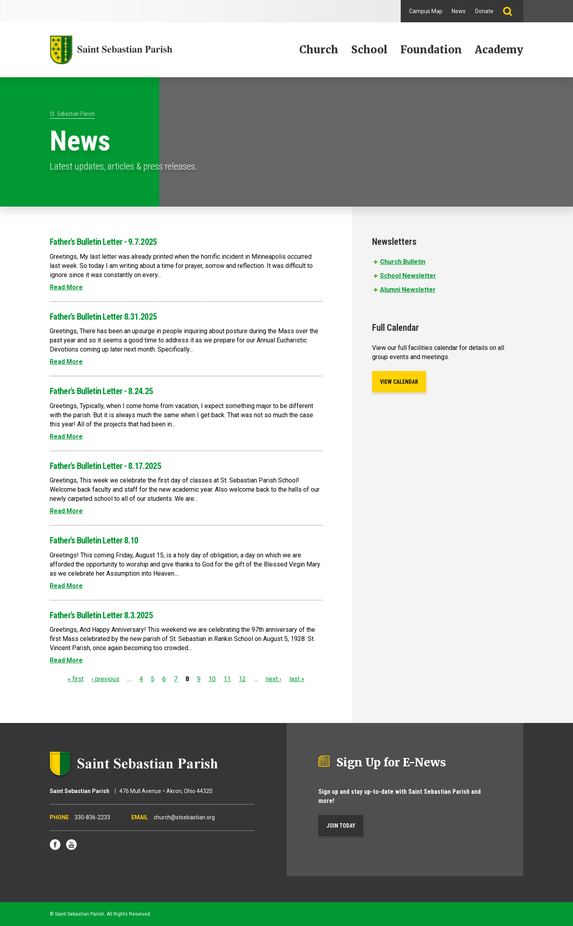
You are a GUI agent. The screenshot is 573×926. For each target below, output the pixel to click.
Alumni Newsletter (408, 289)
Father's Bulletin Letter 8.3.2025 (101, 615)
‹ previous (105, 679)
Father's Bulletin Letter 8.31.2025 (103, 317)
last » (296, 679)
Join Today (340, 825)
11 (227, 679)
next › (273, 679)
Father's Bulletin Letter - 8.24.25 (101, 391)
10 (212, 679)
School (369, 49)
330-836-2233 (92, 817)
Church (318, 49)
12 (242, 679)
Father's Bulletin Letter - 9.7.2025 (103, 242)
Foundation (431, 49)
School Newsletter (408, 275)
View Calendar (399, 382)
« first (76, 679)
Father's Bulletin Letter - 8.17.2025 (105, 466)
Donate (484, 11)
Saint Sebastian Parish (152, 763)
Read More (66, 287)
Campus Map (425, 11)
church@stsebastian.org (184, 817)
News (459, 11)
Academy (499, 49)
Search (510, 11)
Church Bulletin (402, 262)
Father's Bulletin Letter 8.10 (94, 540)
